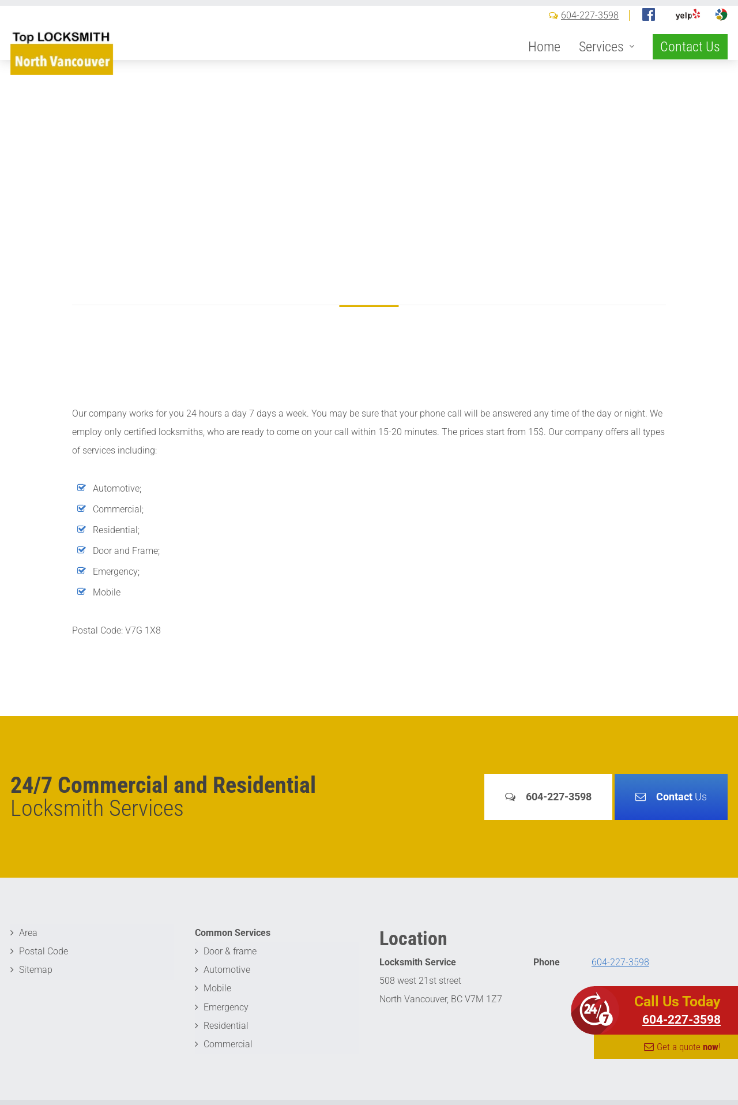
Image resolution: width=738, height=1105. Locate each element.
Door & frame (230, 951)
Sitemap (35, 969)
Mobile (217, 988)
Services (601, 65)
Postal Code (43, 951)
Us (681, 797)
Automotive (227, 969)
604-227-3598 (590, 33)
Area (28, 932)
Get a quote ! (689, 1046)
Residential (226, 1025)
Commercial (228, 1043)
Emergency (226, 1006)
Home (544, 65)
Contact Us (690, 65)
